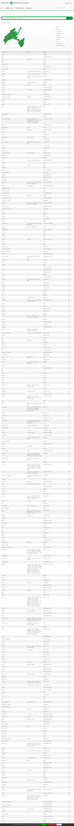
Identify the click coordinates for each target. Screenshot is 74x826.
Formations (9, 8)
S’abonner (56, 804)
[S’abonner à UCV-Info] (68, 3)
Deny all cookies (51, 824)
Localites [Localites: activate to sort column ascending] (14, 52)
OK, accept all (44, 824)
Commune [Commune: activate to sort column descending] (4, 52)
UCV (2, 8)
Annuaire (28, 8)
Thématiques (19, 8)
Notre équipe (30, 814)
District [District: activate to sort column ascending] (61, 52)
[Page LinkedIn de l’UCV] (66, 3)
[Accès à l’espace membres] (71, 3)
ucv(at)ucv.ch (28, 806)
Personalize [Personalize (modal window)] (59, 824)
